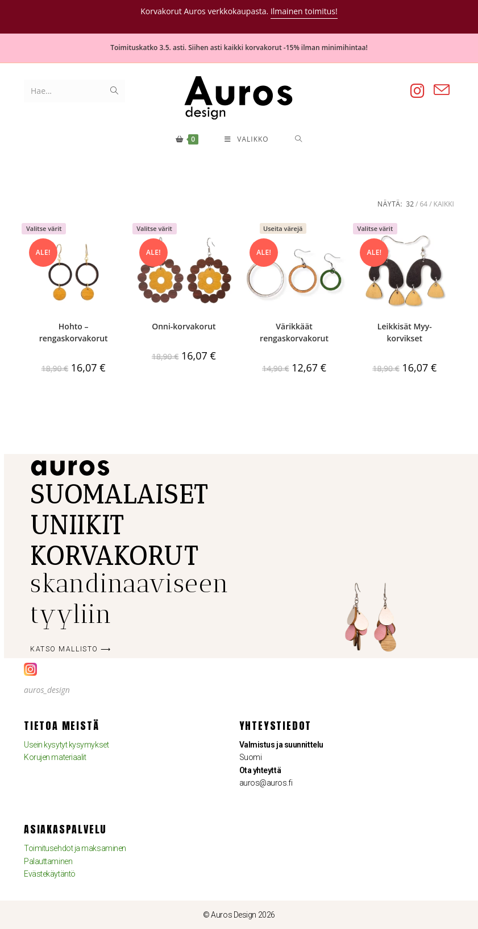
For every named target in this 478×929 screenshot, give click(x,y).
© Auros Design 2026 (239, 914)
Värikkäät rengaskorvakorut (294, 332)
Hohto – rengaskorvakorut (73, 332)
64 (423, 204)
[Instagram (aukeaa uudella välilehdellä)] (417, 90)
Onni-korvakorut (183, 326)
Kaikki (444, 204)
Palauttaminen (48, 861)
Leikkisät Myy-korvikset (404, 332)
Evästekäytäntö (50, 873)
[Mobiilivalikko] (246, 139)
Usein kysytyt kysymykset (66, 744)
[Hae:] (297, 139)
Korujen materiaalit (55, 757)
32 (410, 204)
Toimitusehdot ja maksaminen (75, 848)
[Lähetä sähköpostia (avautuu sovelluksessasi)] (441, 90)
